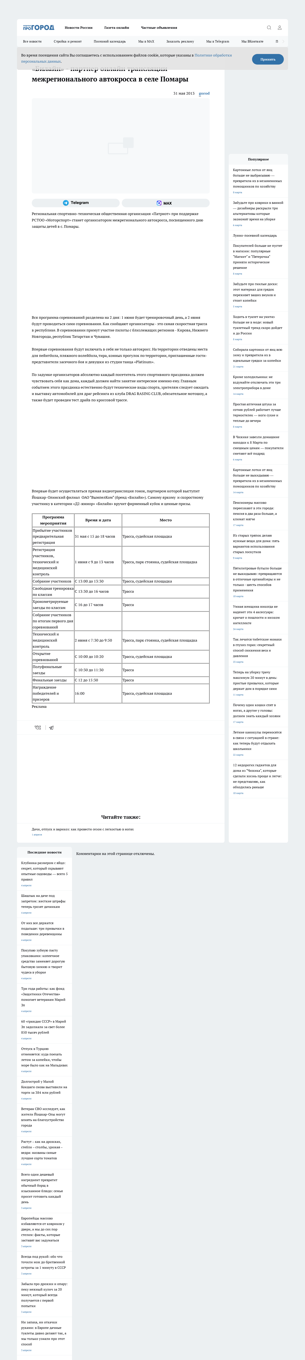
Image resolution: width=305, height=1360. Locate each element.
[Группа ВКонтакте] (202, 1193)
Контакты (76, 1222)
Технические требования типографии (93, 1217)
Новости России (79, 27)
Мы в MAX (146, 41)
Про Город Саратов (173, 1192)
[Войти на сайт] (279, 27)
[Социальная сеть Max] (166, 203)
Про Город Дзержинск (66, 1197)
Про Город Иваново (174, 1186)
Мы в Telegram (217, 41)
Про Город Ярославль (102, 1186)
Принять (268, 59)
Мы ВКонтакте (252, 41)
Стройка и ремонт (68, 41)
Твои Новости (25, 1192)
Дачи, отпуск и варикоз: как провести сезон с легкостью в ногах (121, 832)
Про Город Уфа (135, 1192)
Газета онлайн (116, 27)
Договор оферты (27, 1217)
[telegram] (53, 727)
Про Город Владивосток (104, 1197)
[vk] (38, 727)
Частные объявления (159, 27)
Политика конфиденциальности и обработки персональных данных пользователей (66, 1298)
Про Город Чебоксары (30, 1186)
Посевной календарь (110, 41)
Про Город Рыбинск (101, 1192)
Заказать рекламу (180, 41)
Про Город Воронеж (138, 1186)
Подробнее (128, 1292)
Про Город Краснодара (139, 1197)
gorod (204, 93)
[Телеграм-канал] (76, 203)
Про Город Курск (63, 1192)
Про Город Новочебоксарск (69, 1186)
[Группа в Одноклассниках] (213, 1193)
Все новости (32, 41)
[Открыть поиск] (269, 27)
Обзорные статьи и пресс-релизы (144, 1217)
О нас (20, 1222)
